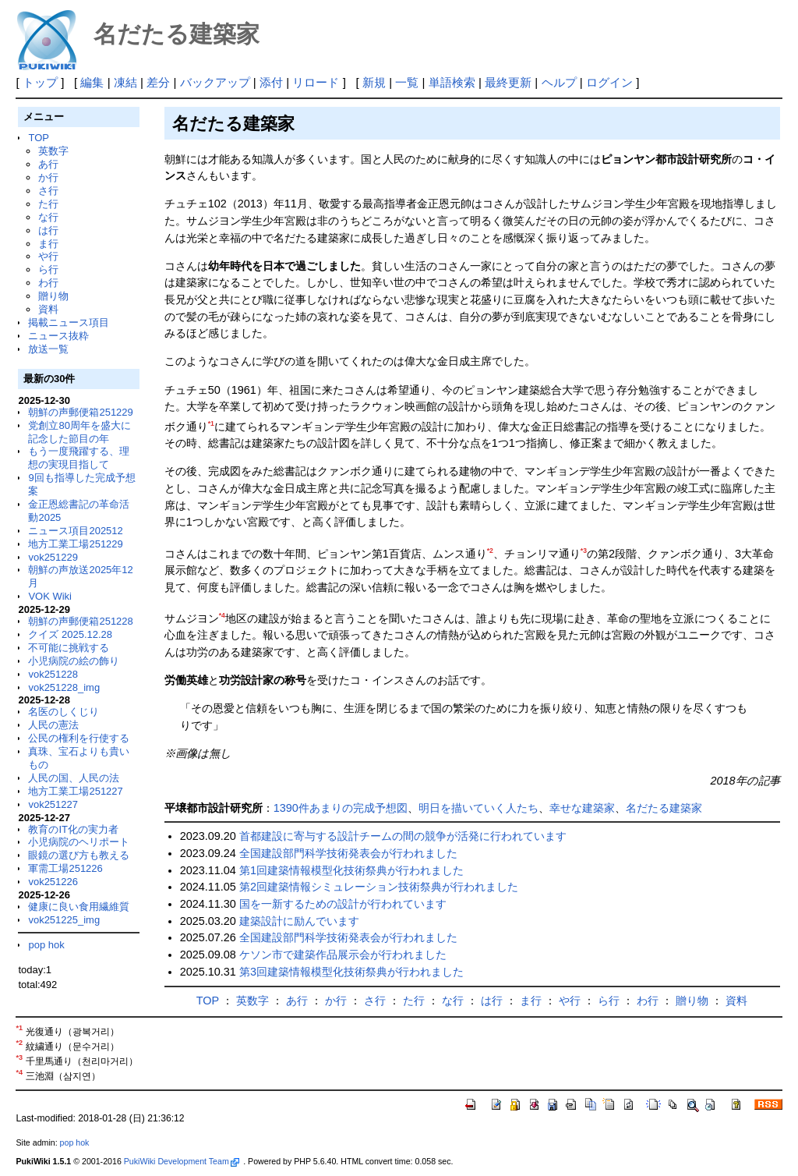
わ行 (48, 283)
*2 (490, 550)
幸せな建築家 (582, 808)
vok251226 (53, 881)
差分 (158, 82)
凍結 (125, 82)
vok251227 (53, 804)
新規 (374, 82)
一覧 (406, 82)
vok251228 (53, 674)
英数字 (53, 151)
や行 (48, 256)
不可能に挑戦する (68, 648)
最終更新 (508, 82)
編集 (92, 82)
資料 (48, 309)
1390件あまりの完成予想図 (341, 808)
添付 (271, 82)
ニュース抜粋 (58, 336)
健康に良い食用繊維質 (78, 906)
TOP (38, 137)
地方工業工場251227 (75, 791)
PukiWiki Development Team (181, 1161)
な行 (48, 217)
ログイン (609, 82)
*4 (222, 615)
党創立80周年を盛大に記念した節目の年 (79, 432)
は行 (48, 230)
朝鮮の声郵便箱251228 (80, 621)
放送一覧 (48, 349)
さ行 (48, 191)
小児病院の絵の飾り (73, 661)
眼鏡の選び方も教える (78, 855)
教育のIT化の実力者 (73, 829)
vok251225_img (64, 920)
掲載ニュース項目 (68, 322)
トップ (40, 82)
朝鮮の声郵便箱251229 (80, 412)
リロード (315, 82)
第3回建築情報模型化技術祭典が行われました (351, 971)
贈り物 (53, 296)
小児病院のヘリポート (78, 842)
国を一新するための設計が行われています (343, 904)
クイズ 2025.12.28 (70, 634)
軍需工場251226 (65, 868)
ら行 (48, 269)
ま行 (48, 244)
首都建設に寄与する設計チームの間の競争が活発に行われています (403, 836)
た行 (48, 204)
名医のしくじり (63, 711)
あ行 (48, 164)
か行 (48, 177)
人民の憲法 (53, 725)
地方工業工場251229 (75, 544)
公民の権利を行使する (78, 738)
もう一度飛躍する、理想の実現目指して (78, 457)
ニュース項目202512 (75, 531)
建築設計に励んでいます (299, 921)
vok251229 (53, 557)
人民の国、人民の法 (73, 778)
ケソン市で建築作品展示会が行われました (343, 954)
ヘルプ (559, 82)
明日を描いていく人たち (478, 808)
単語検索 (452, 82)
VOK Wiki (50, 596)
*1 (211, 423)
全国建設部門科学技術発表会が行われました (348, 853)
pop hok (46, 945)
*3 (584, 550)
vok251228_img (64, 687)
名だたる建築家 (664, 808)
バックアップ (215, 82)
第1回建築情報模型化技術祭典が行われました (351, 870)
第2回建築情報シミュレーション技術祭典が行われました (378, 886)
